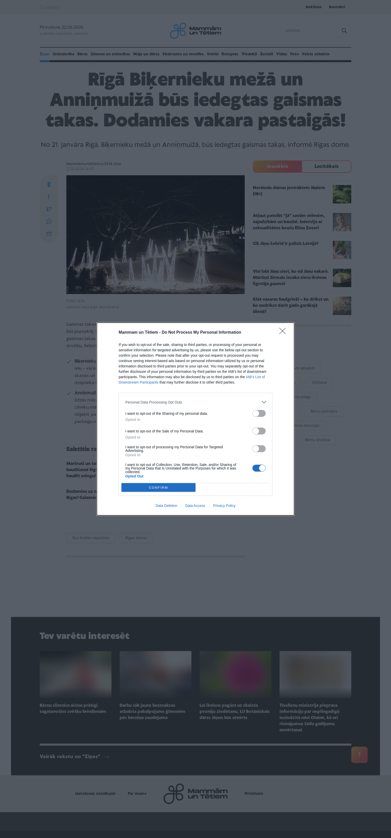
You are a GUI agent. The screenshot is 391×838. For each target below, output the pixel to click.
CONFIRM (158, 487)
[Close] (284, 333)
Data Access (195, 506)
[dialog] (195, 419)
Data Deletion (166, 506)
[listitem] (195, 402)
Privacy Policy (224, 506)
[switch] (259, 413)
